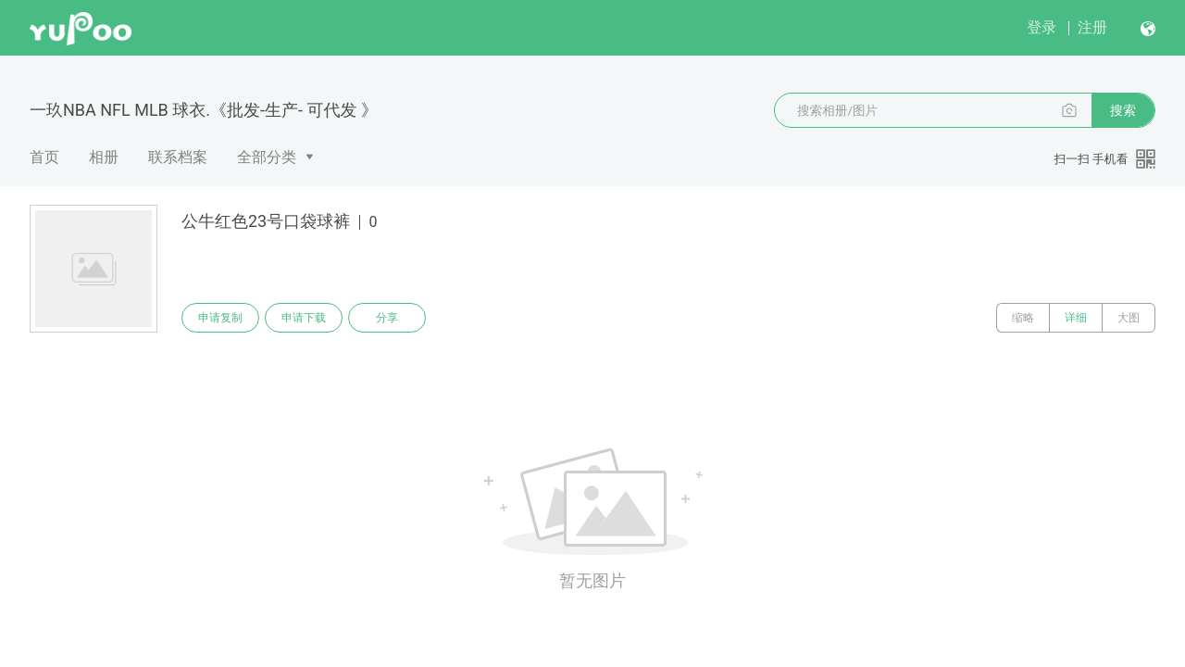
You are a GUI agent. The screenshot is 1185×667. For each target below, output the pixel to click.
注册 (1092, 27)
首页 (44, 157)
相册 (103, 157)
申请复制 (220, 317)
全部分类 (266, 157)
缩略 (1023, 317)
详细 (1076, 317)
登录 (1041, 27)
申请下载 (303, 317)
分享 (387, 317)
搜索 (1123, 110)
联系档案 (177, 157)
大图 (1128, 317)
